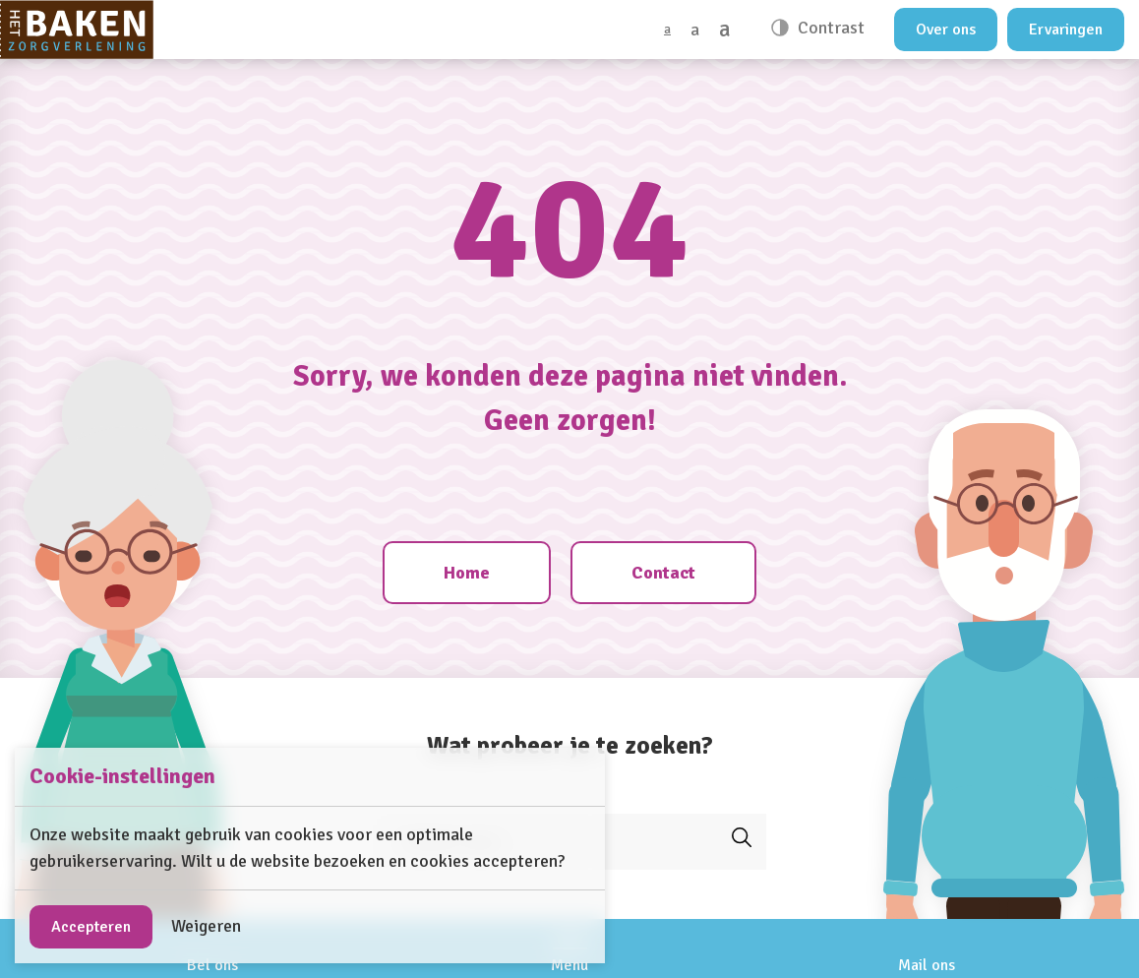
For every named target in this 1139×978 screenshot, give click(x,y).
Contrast (829, 27)
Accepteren (91, 927)
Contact (663, 572)
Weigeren (206, 926)
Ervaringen (1066, 29)
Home (467, 572)
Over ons (946, 29)
